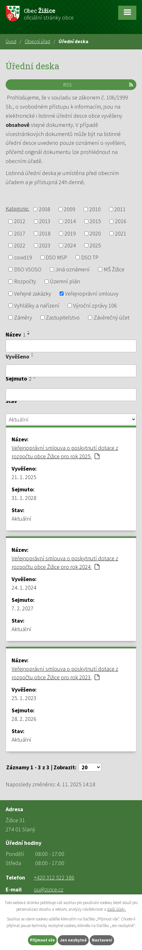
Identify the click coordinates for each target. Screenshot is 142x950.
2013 (44, 221)
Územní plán (65, 281)
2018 (44, 233)
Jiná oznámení (72, 269)
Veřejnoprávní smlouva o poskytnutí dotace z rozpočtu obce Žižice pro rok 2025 (65, 452)
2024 (70, 245)
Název (15, 334)
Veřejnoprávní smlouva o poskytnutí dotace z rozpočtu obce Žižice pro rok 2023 (65, 673)
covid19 (23, 257)
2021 (120, 233)
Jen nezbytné (73, 940)
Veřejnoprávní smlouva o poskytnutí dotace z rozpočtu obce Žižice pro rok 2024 (65, 562)
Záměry (23, 317)
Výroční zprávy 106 (95, 305)
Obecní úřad (37, 41)
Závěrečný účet (111, 317)
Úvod (11, 41)
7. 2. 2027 (23, 608)
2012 (19, 221)
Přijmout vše (42, 940)
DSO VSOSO (27, 269)
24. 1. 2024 (24, 587)
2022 (19, 245)
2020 (95, 233)
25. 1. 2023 (24, 698)
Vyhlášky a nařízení (36, 305)
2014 (70, 221)
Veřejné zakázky (32, 293)
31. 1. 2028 (24, 497)
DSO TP (89, 257)
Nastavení (102, 940)
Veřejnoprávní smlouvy (91, 293)
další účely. (116, 909)
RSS (98, 85)
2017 (19, 233)
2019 (70, 233)
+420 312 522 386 (54, 877)
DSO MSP (56, 257)
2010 (95, 209)
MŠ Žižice (114, 269)
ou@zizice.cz (48, 889)
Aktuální (21, 518)
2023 (44, 245)
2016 (120, 221)
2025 (95, 245)
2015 (95, 221)
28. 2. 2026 (24, 718)
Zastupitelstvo (63, 317)
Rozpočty (25, 281)
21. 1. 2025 (24, 477)
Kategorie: (17, 208)
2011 (120, 209)
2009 (69, 209)
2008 (44, 209)
